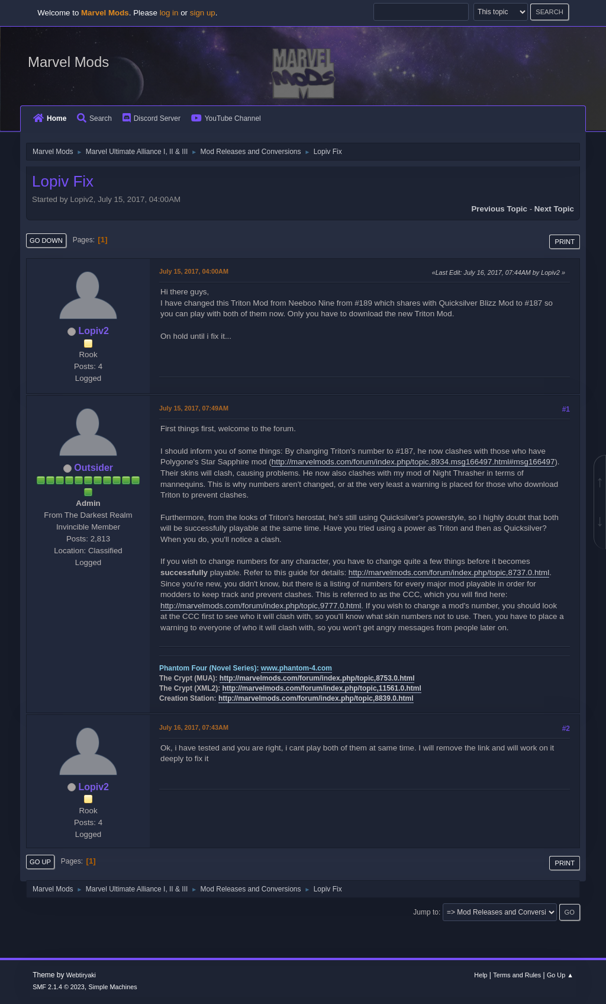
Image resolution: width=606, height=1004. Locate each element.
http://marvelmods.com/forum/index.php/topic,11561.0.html (322, 688)
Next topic (554, 208)
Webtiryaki (81, 975)
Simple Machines (113, 986)
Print (565, 241)
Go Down (46, 240)
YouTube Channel (226, 118)
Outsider (93, 468)
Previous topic (499, 208)
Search (94, 118)
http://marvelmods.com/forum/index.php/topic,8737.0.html (449, 572)
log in (169, 12)
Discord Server (151, 118)
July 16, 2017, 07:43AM (193, 727)
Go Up (40, 861)
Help (480, 975)
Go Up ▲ (560, 975)
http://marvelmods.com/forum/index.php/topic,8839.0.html (316, 698)
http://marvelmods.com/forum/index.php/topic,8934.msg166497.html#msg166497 (413, 461)
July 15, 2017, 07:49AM (193, 408)
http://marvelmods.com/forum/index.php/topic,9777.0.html (260, 605)
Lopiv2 (93, 331)
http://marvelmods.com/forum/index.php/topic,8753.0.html (317, 678)
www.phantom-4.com (296, 668)
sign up (202, 12)
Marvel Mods (68, 62)
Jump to (426, 912)
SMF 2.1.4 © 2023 (59, 986)
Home (49, 118)
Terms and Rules (517, 975)
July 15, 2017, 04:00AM (193, 271)
